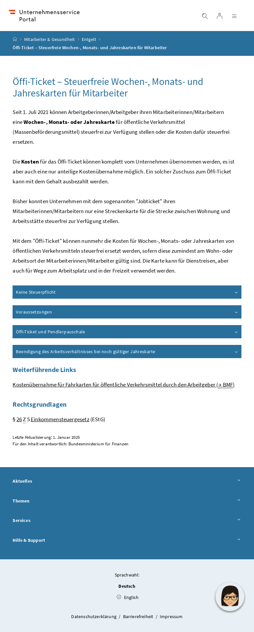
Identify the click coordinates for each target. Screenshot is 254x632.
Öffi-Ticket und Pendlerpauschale (127, 332)
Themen (127, 501)
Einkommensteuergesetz (60, 419)
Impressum (171, 616)
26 (19, 419)
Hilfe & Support (127, 540)
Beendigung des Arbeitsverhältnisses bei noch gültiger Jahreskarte (127, 351)
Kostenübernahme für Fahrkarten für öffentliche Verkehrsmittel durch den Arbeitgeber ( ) (123, 385)
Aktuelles (127, 481)
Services (127, 520)
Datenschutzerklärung (94, 616)
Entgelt (89, 39)
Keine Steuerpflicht (127, 292)
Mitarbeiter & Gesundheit (49, 39)
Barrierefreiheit (138, 616)
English (128, 597)
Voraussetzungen (127, 312)
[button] (229, 596)
